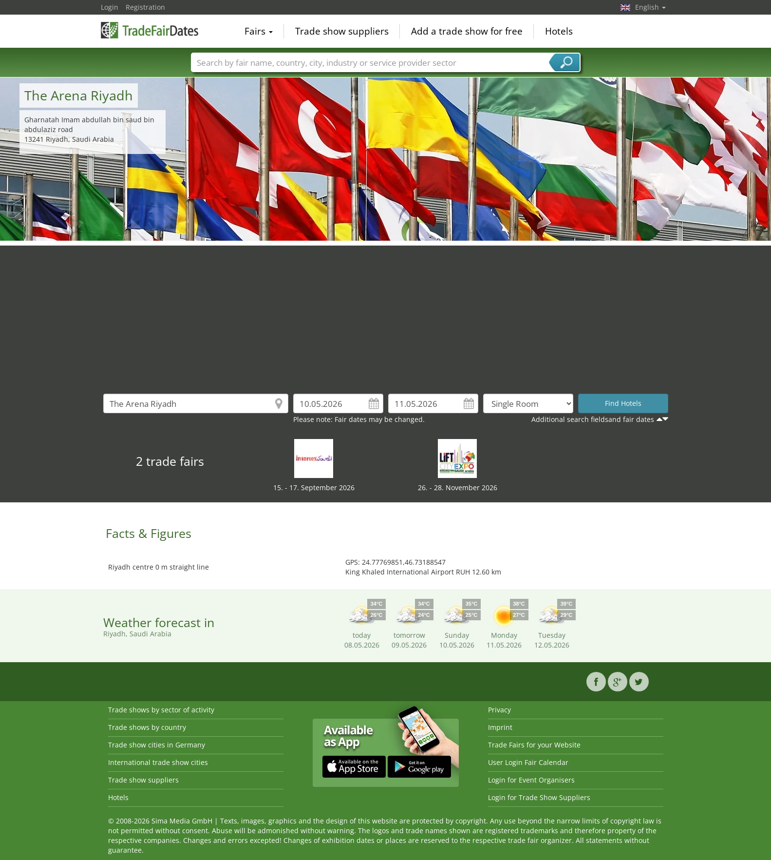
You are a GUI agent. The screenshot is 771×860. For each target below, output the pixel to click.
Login (109, 7)
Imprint (500, 727)
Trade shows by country (147, 727)
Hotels (559, 31)
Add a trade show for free (467, 31)
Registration (145, 7)
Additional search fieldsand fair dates (592, 419)
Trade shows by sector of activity (161, 709)
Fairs (258, 31)
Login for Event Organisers (531, 779)
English (650, 7)
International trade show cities (158, 762)
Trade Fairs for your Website (534, 744)
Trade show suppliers (342, 31)
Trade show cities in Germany (156, 744)
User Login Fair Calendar (528, 762)
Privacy (499, 709)
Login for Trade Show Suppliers (539, 797)
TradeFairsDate (149, 30)
